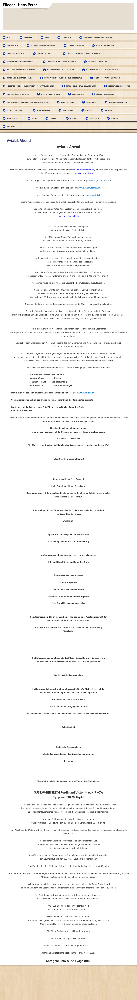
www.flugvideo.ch (85, 392)
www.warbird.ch (92, 195)
